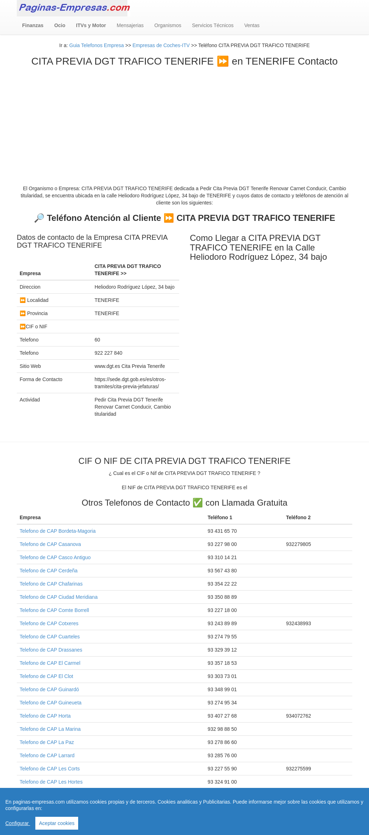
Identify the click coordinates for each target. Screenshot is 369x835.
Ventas (251, 25)
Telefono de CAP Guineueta (50, 702)
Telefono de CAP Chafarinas (51, 584)
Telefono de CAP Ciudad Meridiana (58, 597)
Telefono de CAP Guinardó (49, 689)
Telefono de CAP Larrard (47, 755)
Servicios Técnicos (212, 25)
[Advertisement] (184, 121)
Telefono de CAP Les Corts (50, 768)
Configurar (17, 823)
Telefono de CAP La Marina (50, 729)
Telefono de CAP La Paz (47, 742)
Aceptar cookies (57, 823)
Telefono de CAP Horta (45, 716)
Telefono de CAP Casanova (50, 544)
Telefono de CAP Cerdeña (48, 570)
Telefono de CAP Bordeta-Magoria (58, 531)
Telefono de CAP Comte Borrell (54, 610)
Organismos (168, 25)
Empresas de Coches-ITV (160, 45)
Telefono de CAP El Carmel (50, 663)
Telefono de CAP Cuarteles (50, 636)
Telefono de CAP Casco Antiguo (55, 557)
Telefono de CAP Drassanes (51, 650)
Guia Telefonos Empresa (96, 45)
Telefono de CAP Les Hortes (51, 782)
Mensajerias (130, 25)
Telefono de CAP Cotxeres (49, 623)
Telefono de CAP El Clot (46, 676)
